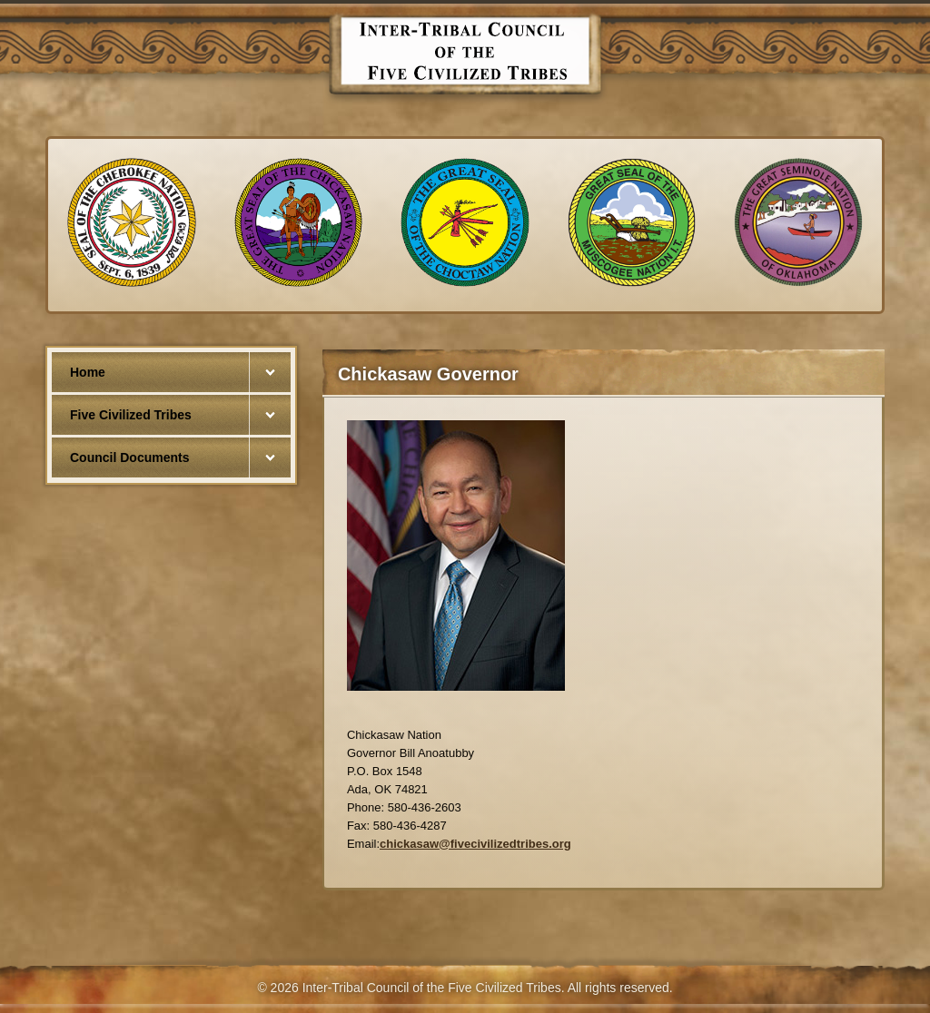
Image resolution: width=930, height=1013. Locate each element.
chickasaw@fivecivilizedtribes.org (475, 844)
